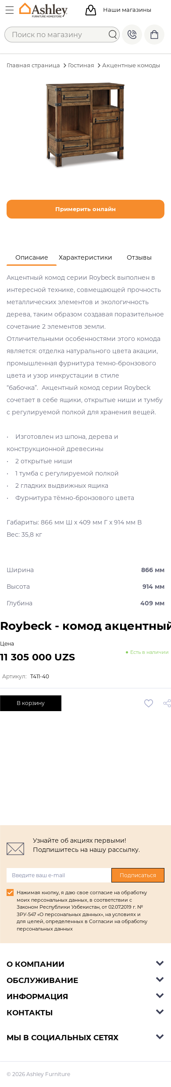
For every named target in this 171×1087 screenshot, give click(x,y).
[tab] (32, 257)
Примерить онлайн (85, 208)
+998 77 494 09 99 (132, 34)
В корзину (31, 703)
